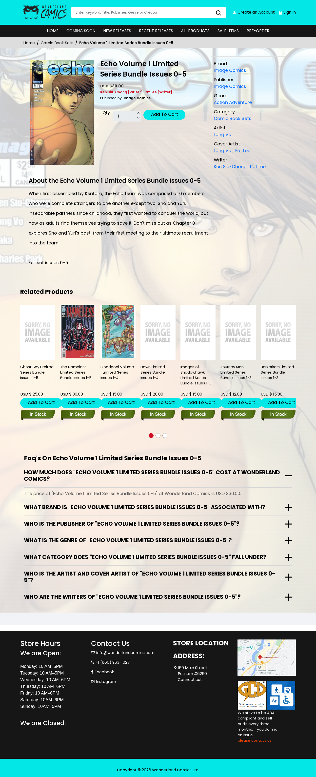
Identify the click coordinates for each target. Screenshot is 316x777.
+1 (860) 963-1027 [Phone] (113, 662)
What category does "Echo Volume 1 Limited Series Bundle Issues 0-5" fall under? (145, 557)
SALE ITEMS (228, 31)
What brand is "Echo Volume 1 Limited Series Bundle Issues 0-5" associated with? (144, 507)
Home (29, 43)
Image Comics (230, 86)
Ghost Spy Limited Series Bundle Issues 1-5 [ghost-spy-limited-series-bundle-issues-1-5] (37, 372)
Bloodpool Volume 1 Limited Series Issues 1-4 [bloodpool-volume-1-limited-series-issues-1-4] (117, 372)
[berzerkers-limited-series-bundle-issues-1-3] (278, 332)
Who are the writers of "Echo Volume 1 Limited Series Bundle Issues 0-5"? (132, 597)
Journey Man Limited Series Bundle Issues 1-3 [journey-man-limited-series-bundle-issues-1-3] (236, 372)
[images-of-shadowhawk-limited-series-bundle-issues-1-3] (198, 332)
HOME (53, 31)
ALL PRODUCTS (195, 31)
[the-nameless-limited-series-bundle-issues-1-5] (77, 331)
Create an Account (254, 12)
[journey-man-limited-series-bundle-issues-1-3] (238, 332)
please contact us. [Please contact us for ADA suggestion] (255, 740)
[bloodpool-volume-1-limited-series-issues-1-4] (118, 331)
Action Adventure (233, 102)
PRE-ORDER (258, 31)
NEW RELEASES (117, 31)
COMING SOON (80, 31)
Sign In (287, 12)
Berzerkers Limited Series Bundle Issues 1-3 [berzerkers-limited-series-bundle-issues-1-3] (277, 372)
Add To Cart (164, 114)
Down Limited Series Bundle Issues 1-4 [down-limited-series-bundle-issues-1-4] (152, 372)
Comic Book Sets (57, 43)
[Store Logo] (45, 12)
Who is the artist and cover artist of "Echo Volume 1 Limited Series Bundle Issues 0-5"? (149, 577)
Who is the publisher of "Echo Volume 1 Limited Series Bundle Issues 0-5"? (131, 524)
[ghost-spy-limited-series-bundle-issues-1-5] (37, 332)
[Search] (148, 12)
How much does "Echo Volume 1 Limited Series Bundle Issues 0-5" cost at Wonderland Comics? (152, 476)
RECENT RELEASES (156, 31)
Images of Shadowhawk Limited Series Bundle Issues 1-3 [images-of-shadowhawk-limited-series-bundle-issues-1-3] (196, 375)
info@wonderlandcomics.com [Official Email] (125, 653)
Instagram (106, 681)
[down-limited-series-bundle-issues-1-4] (158, 332)
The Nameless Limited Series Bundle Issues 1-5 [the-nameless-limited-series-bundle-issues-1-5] (76, 372)
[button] (151, 435)
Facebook (104, 672)
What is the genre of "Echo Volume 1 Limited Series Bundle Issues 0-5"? (128, 540)
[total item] (127, 116)
